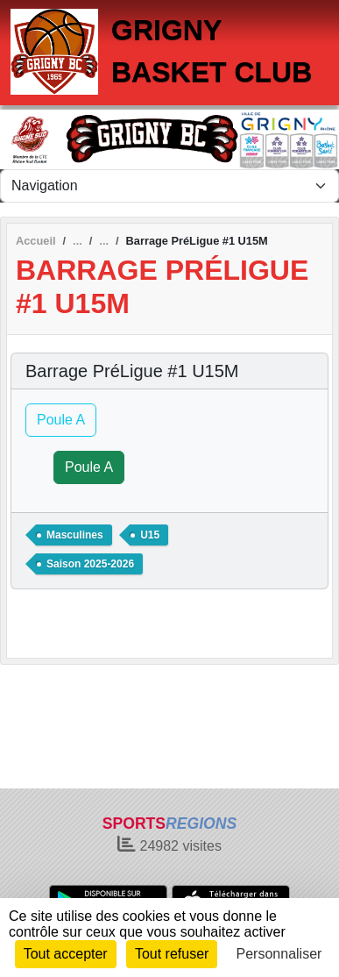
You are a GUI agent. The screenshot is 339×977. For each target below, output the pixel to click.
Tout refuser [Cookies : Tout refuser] (171, 953)
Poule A (61, 419)
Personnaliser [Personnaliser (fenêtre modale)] (279, 953)
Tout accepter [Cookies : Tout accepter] (66, 953)
